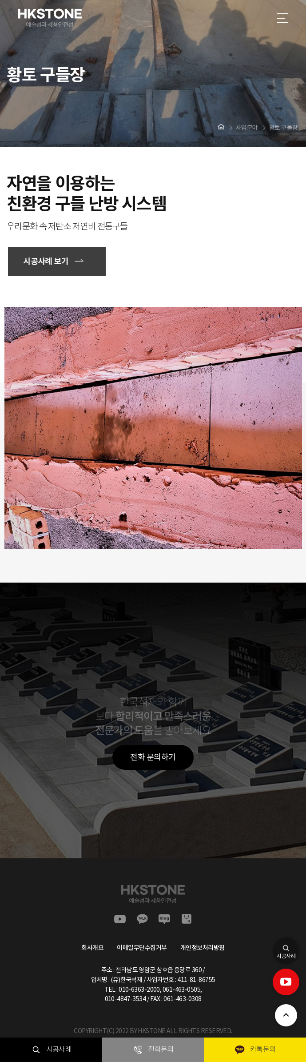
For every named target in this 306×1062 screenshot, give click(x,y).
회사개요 (92, 948)
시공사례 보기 (47, 261)
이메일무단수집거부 (142, 948)
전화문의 (152, 1049)
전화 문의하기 (153, 757)
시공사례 (286, 948)
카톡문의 (254, 1049)
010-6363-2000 (139, 990)
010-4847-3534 (125, 999)
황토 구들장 (281, 128)
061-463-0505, (182, 990)
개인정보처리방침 (202, 948)
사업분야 (245, 128)
